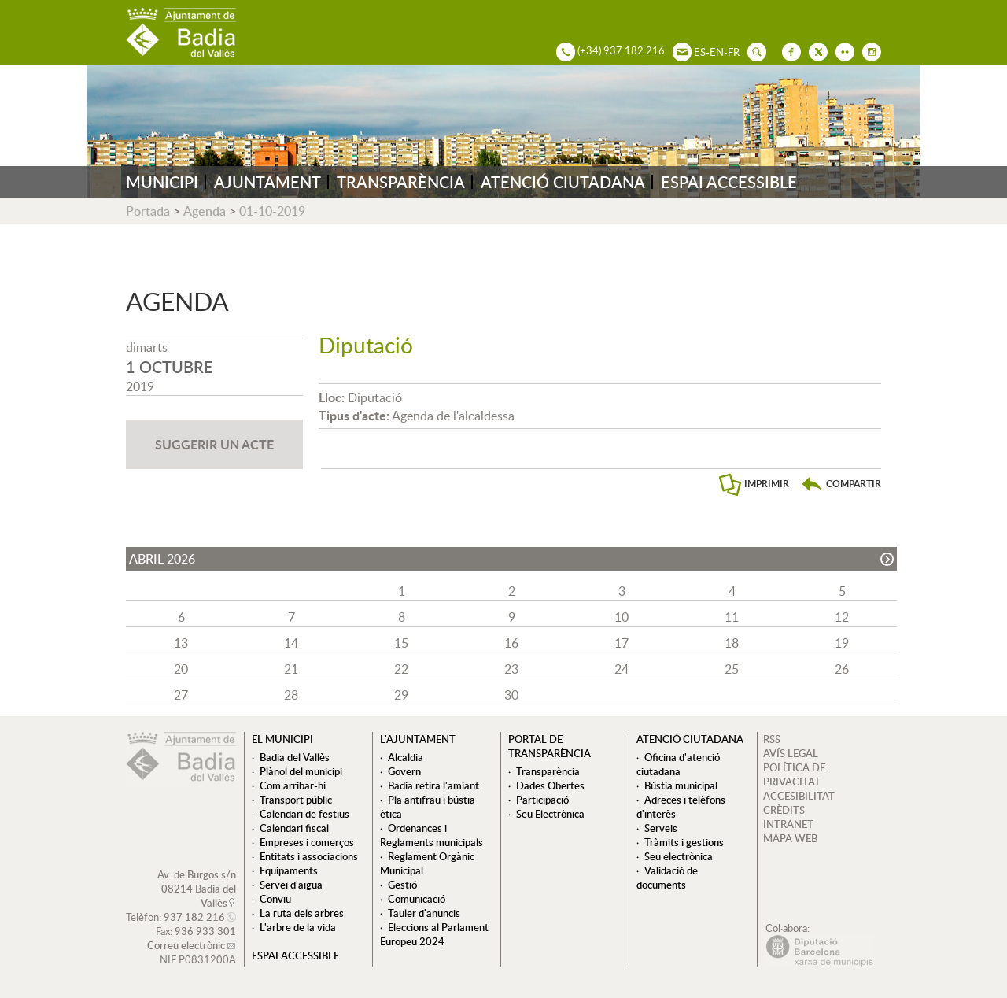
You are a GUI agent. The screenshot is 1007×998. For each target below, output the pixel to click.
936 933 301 (205, 931)
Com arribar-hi (293, 785)
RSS (771, 739)
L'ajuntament (418, 739)
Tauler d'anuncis (424, 913)
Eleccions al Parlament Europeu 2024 (434, 934)
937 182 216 (194, 917)
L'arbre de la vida (298, 927)
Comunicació (416, 899)
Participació (542, 800)
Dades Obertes (550, 785)
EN (717, 52)
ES (700, 52)
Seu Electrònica (550, 814)
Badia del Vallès (295, 757)
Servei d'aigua (291, 885)
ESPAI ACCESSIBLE (729, 182)
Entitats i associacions (309, 856)
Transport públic (296, 800)
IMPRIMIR (766, 483)
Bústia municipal (680, 785)
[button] (841, 484)
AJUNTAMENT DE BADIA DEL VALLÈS (181, 32)
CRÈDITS (784, 810)
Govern (404, 771)
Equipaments (289, 870)
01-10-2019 (272, 211)
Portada (148, 211)
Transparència (548, 771)
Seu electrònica (678, 856)
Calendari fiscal (294, 828)
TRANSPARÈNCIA (401, 182)
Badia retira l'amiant (433, 785)
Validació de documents (667, 877)
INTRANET (788, 824)
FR (734, 52)
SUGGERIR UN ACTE (214, 444)
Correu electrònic (186, 945)
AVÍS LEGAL (790, 753)
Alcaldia (405, 757)
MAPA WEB (790, 838)
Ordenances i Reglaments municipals (431, 835)
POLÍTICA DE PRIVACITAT (794, 774)
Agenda (204, 211)
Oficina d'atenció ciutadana (678, 764)
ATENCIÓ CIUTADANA (563, 182)
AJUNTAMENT (267, 182)
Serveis (660, 828)
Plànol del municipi (301, 771)
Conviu (275, 899)
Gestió (402, 885)
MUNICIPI (162, 182)
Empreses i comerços (307, 842)
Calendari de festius (304, 814)
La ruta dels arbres (302, 913)
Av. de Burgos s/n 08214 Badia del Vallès (196, 888)
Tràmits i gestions (684, 842)
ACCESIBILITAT (799, 796)
